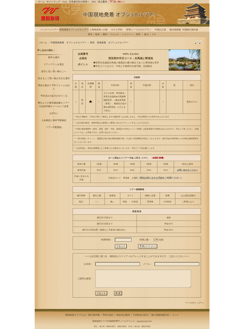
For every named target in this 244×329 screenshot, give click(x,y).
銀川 (146, 34)
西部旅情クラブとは (75, 315)
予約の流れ (108, 315)
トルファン (127, 34)
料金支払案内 (123, 315)
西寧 (138, 34)
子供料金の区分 (140, 315)
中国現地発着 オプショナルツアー (69, 42)
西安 (90, 34)
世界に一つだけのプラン (138, 29)
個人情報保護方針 (160, 315)
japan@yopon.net (144, 321)
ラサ (154, 34)
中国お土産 (160, 29)
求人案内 (102, 1)
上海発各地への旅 (98, 29)
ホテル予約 (116, 29)
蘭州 (105, 34)
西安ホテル (192, 102)
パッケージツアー (49, 29)
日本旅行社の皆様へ (79, 1)
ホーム (41, 1)
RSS (94, 1)
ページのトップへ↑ (194, 302)
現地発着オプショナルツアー (74, 29)
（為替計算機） (158, 158)
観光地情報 (175, 29)
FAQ (64, 1)
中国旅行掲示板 (190, 29)
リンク (175, 315)
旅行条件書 (94, 315)
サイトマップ (53, 1)
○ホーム (43, 42)
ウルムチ (114, 34)
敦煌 (97, 34)
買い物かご (116, 1)
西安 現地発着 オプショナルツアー (109, 42)
